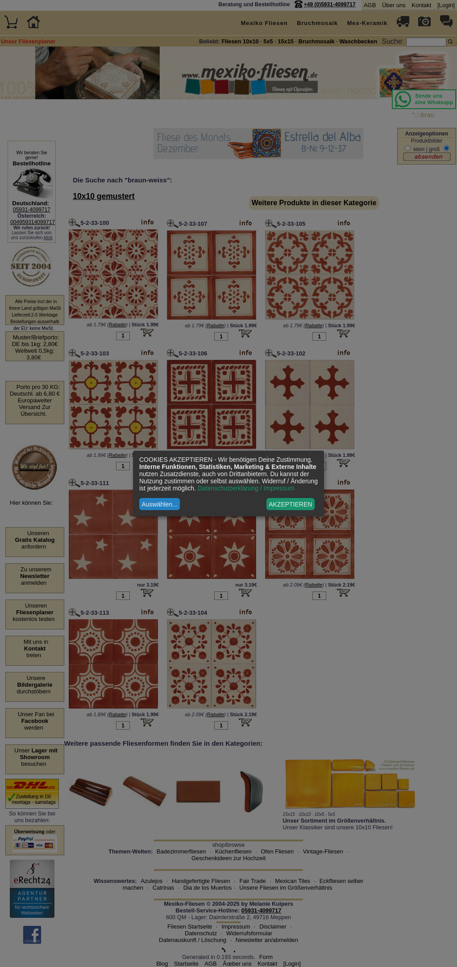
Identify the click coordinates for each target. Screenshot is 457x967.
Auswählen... (160, 504)
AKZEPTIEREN (290, 504)
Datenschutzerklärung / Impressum (246, 488)
